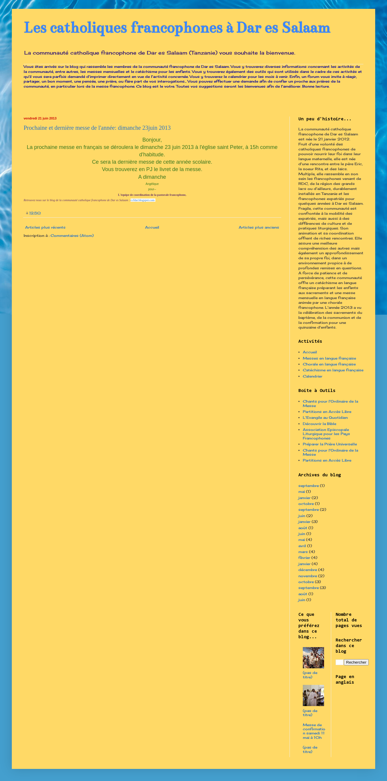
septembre (308, 485)
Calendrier (312, 376)
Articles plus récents (45, 227)
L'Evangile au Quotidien (325, 417)
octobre (306, 503)
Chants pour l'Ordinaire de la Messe (330, 403)
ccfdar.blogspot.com (143, 200)
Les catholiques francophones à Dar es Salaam (177, 28)
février (304, 557)
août (302, 528)
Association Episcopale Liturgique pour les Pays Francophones (326, 433)
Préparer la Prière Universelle (330, 444)
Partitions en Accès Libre (327, 411)
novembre (307, 576)
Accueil (152, 227)
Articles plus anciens (259, 227)
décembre (307, 569)
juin (301, 515)
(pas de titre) (310, 674)
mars (303, 551)
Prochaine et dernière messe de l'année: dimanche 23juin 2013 (97, 127)
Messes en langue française (329, 358)
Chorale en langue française (329, 364)
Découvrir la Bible (319, 423)
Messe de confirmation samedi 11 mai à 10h (314, 731)
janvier (304, 497)
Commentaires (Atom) (72, 235)
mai (301, 491)
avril (302, 546)
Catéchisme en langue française (333, 370)
